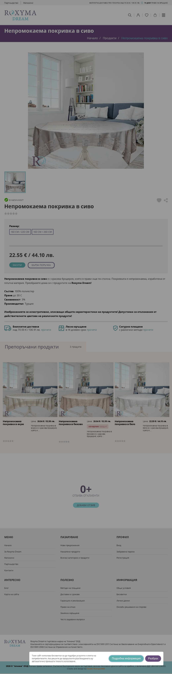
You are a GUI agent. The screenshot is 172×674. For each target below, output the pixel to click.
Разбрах (153, 658)
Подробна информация (126, 658)
